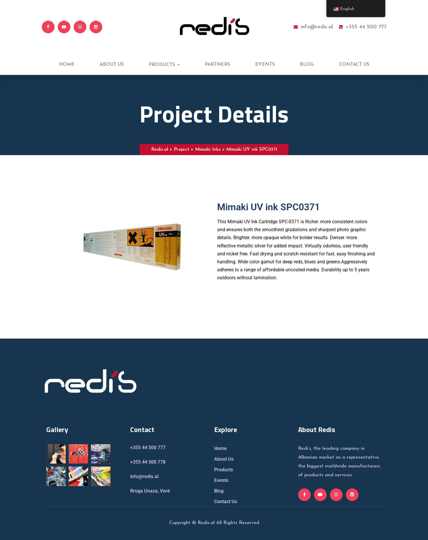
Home (220, 448)
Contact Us (225, 501)
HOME (67, 64)
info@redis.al (313, 27)
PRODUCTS (162, 65)
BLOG (307, 64)
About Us (224, 459)
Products (223, 469)
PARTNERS (217, 64)
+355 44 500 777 (362, 27)
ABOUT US (112, 64)
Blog (219, 491)
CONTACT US (354, 64)
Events (221, 480)
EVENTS (265, 64)
